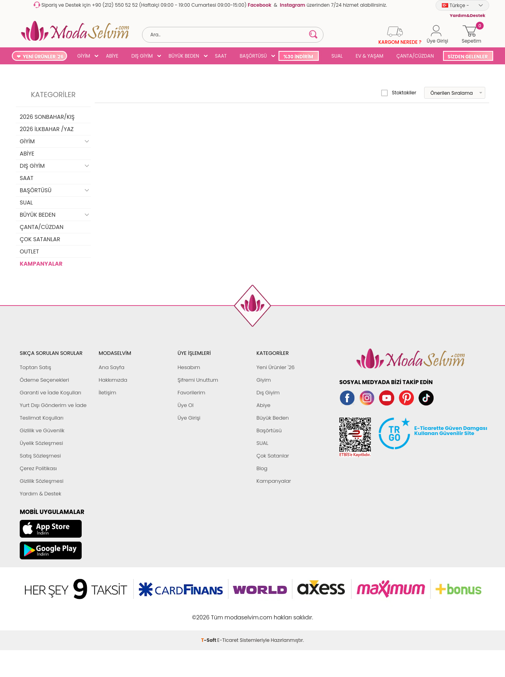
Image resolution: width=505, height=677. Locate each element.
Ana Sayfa (111, 367)
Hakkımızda (113, 380)
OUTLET (29, 251)
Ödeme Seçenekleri (44, 380)
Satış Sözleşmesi (40, 455)
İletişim (107, 392)
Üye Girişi (189, 418)
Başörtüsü (269, 430)
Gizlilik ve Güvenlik (42, 430)
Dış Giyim (268, 392)
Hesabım (189, 367)
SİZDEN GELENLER (468, 56)
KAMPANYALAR (41, 264)
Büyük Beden (272, 418)
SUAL (336, 56)
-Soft (209, 640)
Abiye (263, 405)
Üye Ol (186, 405)
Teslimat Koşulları (42, 418)
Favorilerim (191, 392)
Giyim (263, 380)
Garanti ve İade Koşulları (50, 392)
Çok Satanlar (272, 455)
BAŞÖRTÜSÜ (253, 56)
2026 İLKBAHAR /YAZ (47, 129)
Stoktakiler (398, 93)
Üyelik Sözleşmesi (41, 443)
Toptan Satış (35, 367)
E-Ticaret (228, 640)
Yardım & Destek (40, 493)
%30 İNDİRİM (298, 56)
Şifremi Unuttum (198, 380)
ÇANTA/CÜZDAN (415, 56)
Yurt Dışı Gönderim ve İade (53, 405)
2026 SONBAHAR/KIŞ (47, 117)
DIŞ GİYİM (142, 56)
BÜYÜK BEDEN (183, 56)
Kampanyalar (273, 481)
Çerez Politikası (38, 468)
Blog (261, 468)
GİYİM (83, 56)
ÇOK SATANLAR (40, 239)
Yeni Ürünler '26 (275, 367)
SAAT (221, 56)
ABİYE (112, 56)
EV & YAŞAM (369, 56)
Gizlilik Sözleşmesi (42, 481)
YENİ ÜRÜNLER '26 (43, 56)
